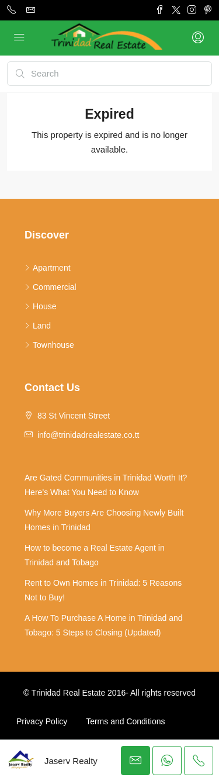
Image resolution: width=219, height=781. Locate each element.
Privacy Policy (41, 721)
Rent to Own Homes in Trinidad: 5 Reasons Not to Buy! (103, 590)
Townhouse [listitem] (49, 345)
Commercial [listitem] (51, 287)
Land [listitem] (38, 325)
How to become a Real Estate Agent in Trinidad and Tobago (95, 555)
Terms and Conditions (125, 721)
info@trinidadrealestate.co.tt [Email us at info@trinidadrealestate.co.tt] (88, 435)
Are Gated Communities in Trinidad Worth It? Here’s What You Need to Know (106, 485)
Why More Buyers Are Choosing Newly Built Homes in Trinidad (104, 520)
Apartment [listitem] (48, 267)
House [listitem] (40, 306)
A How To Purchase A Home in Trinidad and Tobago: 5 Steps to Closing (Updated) (104, 625)
